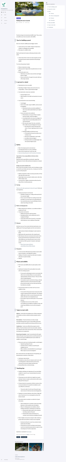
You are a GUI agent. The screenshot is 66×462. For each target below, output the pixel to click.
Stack (18, 459)
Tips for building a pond (52, 6)
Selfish (28, 434)
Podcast (18, 18)
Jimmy (23, 459)
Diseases (52, 18)
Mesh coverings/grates (55, 15)
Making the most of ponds (23, 20)
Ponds (18, 437)
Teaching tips (50, 27)
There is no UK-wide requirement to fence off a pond (26, 188)
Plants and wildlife (51, 22)
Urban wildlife (24, 437)
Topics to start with (51, 24)
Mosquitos (53, 20)
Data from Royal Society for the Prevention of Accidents (30, 152)
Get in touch (28, 431)
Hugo (18, 458)
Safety (49, 11)
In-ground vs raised (51, 9)
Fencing (52, 13)
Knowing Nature (4, 8)
